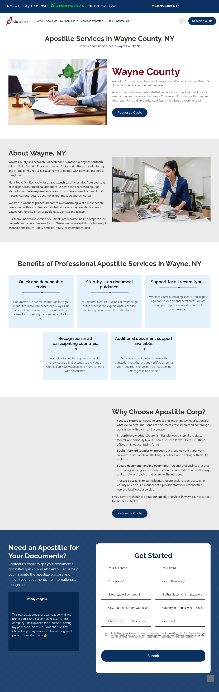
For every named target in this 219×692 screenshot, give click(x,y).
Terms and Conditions (184, 637)
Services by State (91, 20)
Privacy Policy (165, 637)
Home (39, 20)
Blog (110, 20)
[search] (181, 21)
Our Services (67, 20)
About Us (51, 20)
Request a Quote (202, 20)
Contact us (122, 20)
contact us (123, 501)
